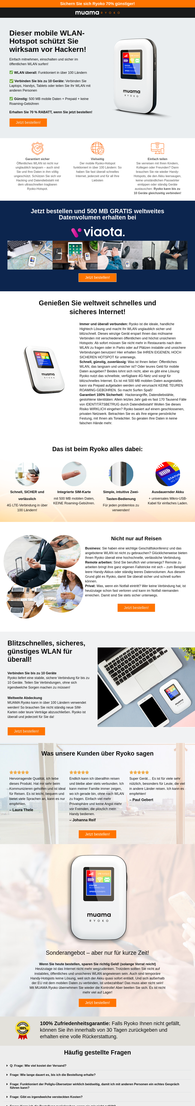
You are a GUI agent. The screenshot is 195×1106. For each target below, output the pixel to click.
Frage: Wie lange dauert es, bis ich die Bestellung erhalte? (56, 1078)
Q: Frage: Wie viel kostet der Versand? (40, 1069)
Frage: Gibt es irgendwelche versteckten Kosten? (49, 1100)
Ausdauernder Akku (167, 493)
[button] (97, 1069)
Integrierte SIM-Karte (74, 493)
